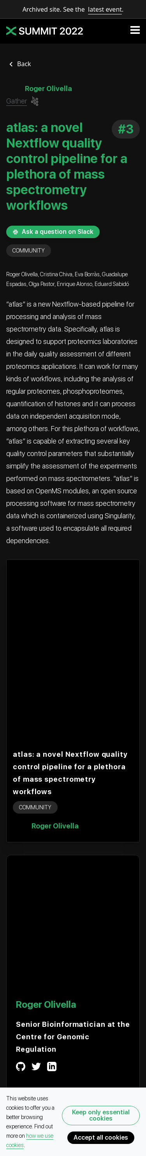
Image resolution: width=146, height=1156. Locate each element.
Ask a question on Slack (52, 231)
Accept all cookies (101, 1137)
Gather (16, 101)
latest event (105, 9)
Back (24, 64)
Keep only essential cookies (101, 1115)
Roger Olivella (55, 826)
